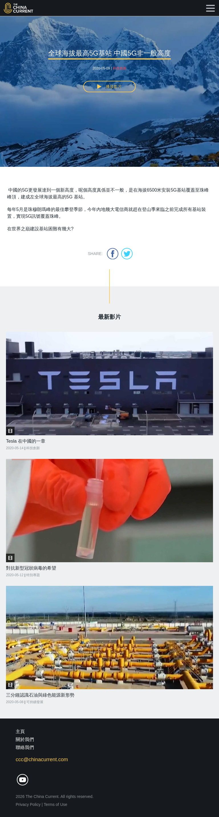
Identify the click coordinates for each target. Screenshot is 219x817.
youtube (22, 780)
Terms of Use (55, 804)
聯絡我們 (25, 747)
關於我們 (25, 739)
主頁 (20, 731)
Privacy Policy (28, 804)
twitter (127, 253)
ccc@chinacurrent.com (42, 759)
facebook (112, 253)
